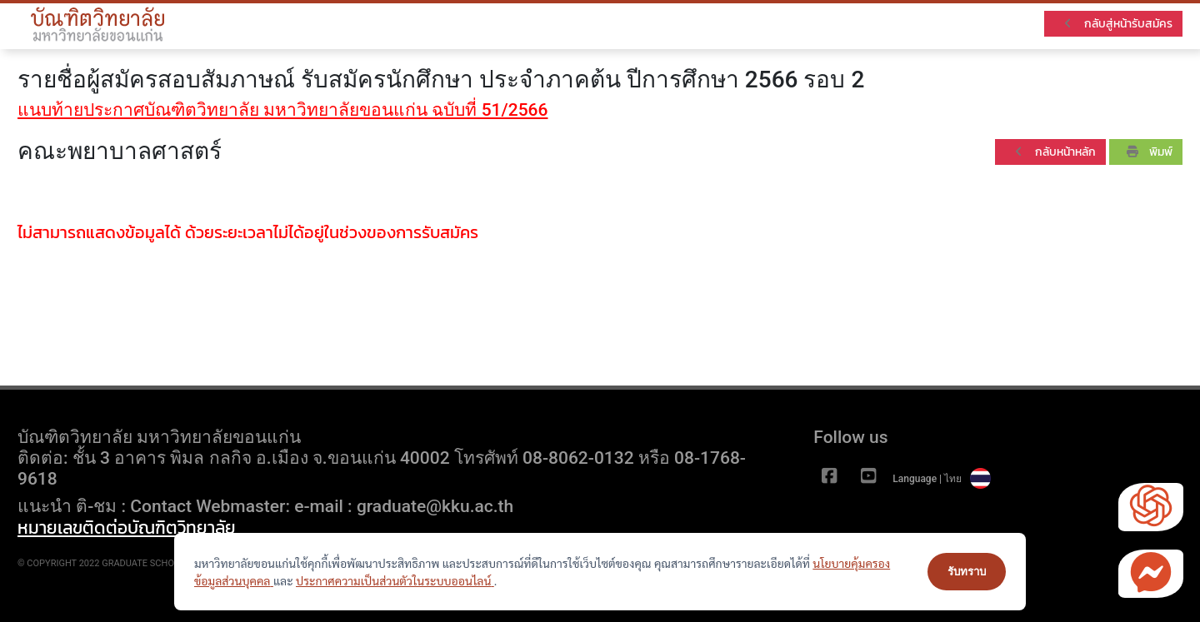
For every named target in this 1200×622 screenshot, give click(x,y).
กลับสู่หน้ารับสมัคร (1117, 23)
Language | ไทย (941, 479)
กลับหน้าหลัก (1054, 152)
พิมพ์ (1149, 152)
